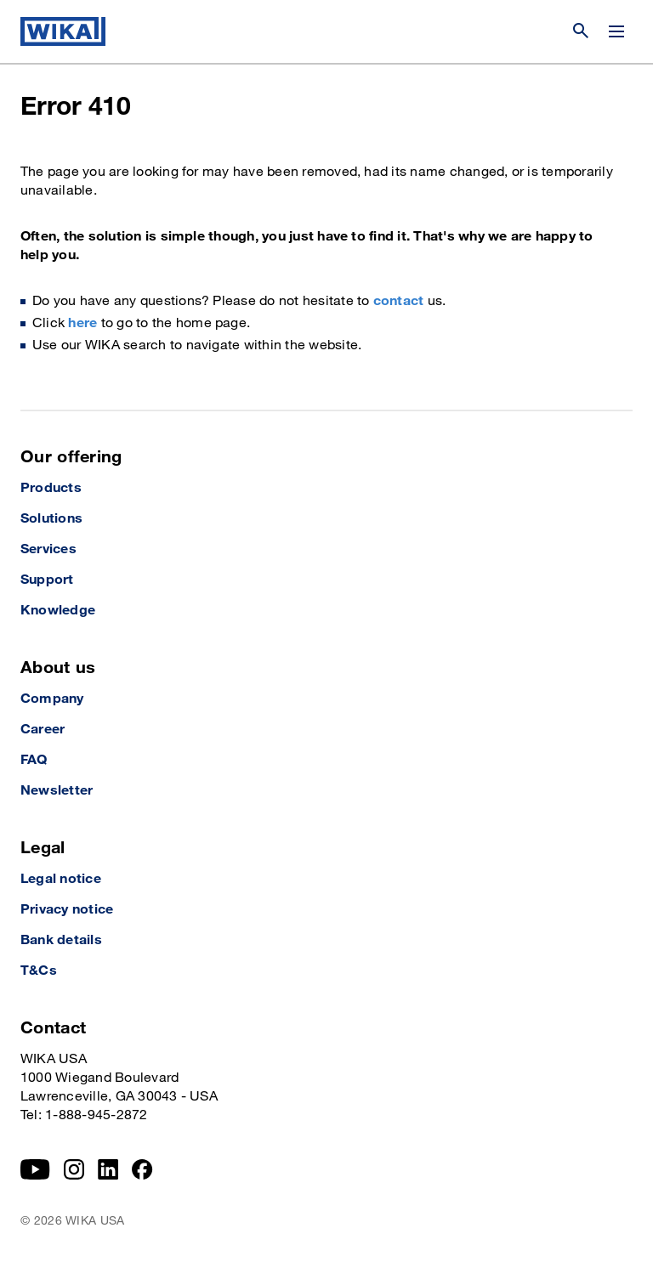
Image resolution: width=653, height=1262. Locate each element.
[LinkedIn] (108, 1169)
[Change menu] (616, 31)
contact (398, 301)
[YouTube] (35, 1169)
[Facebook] (142, 1169)
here (82, 323)
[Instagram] (74, 1169)
